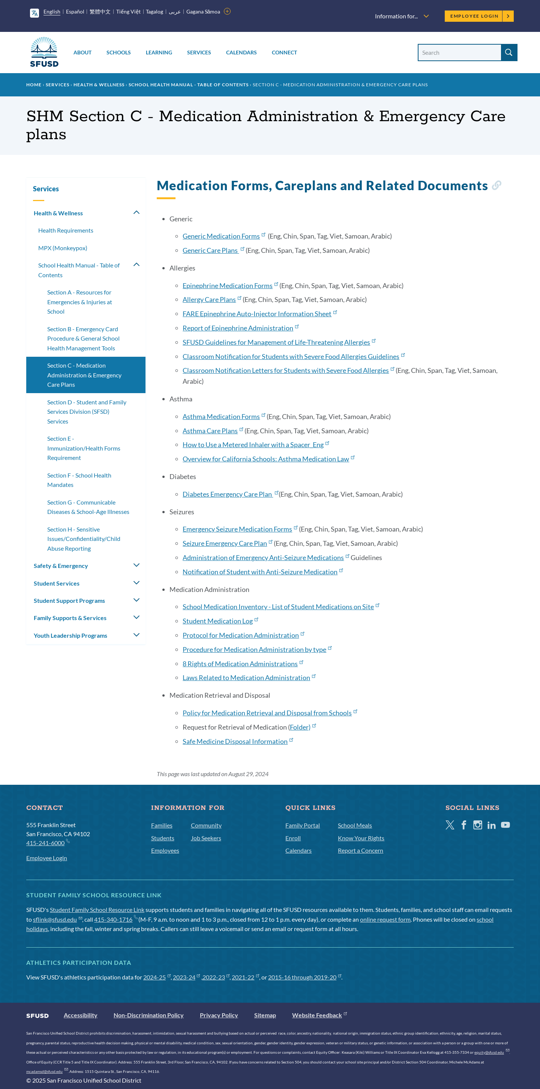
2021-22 (245, 977)
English (52, 11)
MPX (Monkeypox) (62, 247)
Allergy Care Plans (212, 299)
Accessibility (81, 1014)
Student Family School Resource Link (97, 909)
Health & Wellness (99, 84)
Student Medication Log (220, 621)
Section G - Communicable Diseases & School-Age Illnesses (88, 507)
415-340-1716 (115, 919)
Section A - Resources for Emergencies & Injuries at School (79, 301)
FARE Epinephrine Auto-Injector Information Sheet (260, 313)
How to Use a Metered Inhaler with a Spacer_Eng (256, 444)
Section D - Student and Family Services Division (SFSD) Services (86, 411)
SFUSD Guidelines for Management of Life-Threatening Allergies (279, 342)
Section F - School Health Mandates (79, 480)
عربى (175, 11)
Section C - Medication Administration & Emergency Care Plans (84, 375)
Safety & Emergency (61, 565)
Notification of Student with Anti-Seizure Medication (263, 572)
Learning (159, 52)
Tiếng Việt (128, 11)
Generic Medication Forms (224, 236)
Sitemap (265, 1014)
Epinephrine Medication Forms (230, 285)
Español (75, 11)
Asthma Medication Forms (224, 416)
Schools (118, 52)
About (83, 52)
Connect (284, 52)
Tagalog (154, 11)
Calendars (241, 52)
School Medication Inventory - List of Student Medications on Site (281, 606)
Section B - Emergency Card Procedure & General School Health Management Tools (83, 338)
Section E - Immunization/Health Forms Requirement (83, 448)
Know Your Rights (361, 837)
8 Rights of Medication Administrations (243, 663)
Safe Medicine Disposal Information (238, 741)
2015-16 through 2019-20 (304, 977)
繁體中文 (100, 11)
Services (199, 52)
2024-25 (157, 977)
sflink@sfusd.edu (57, 919)
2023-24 (186, 977)
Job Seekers (206, 837)
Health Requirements (65, 230)
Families (161, 825)
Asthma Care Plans (213, 431)
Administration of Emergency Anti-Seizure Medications (266, 557)
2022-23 (216, 977)
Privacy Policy (219, 1014)
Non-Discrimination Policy (149, 1014)
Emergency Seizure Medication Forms (240, 529)
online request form (385, 919)
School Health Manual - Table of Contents (189, 84)
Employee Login (480, 16)
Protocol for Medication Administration (243, 635)
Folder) (303, 727)
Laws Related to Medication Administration (249, 677)
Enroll (293, 837)
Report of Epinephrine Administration (240, 328)
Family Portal (302, 825)
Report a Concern (360, 850)
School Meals (355, 825)
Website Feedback (319, 1014)
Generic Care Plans (213, 250)
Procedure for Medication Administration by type (257, 649)
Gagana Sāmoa (203, 11)
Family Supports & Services (70, 617)
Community (206, 825)
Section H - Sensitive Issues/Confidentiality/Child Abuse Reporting (83, 539)
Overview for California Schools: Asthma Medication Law (268, 459)
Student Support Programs (69, 600)
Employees (165, 850)
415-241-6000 (47, 842)
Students (162, 837)
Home (34, 84)
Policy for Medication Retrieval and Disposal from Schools (270, 713)
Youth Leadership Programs (70, 635)
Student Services (57, 583)
